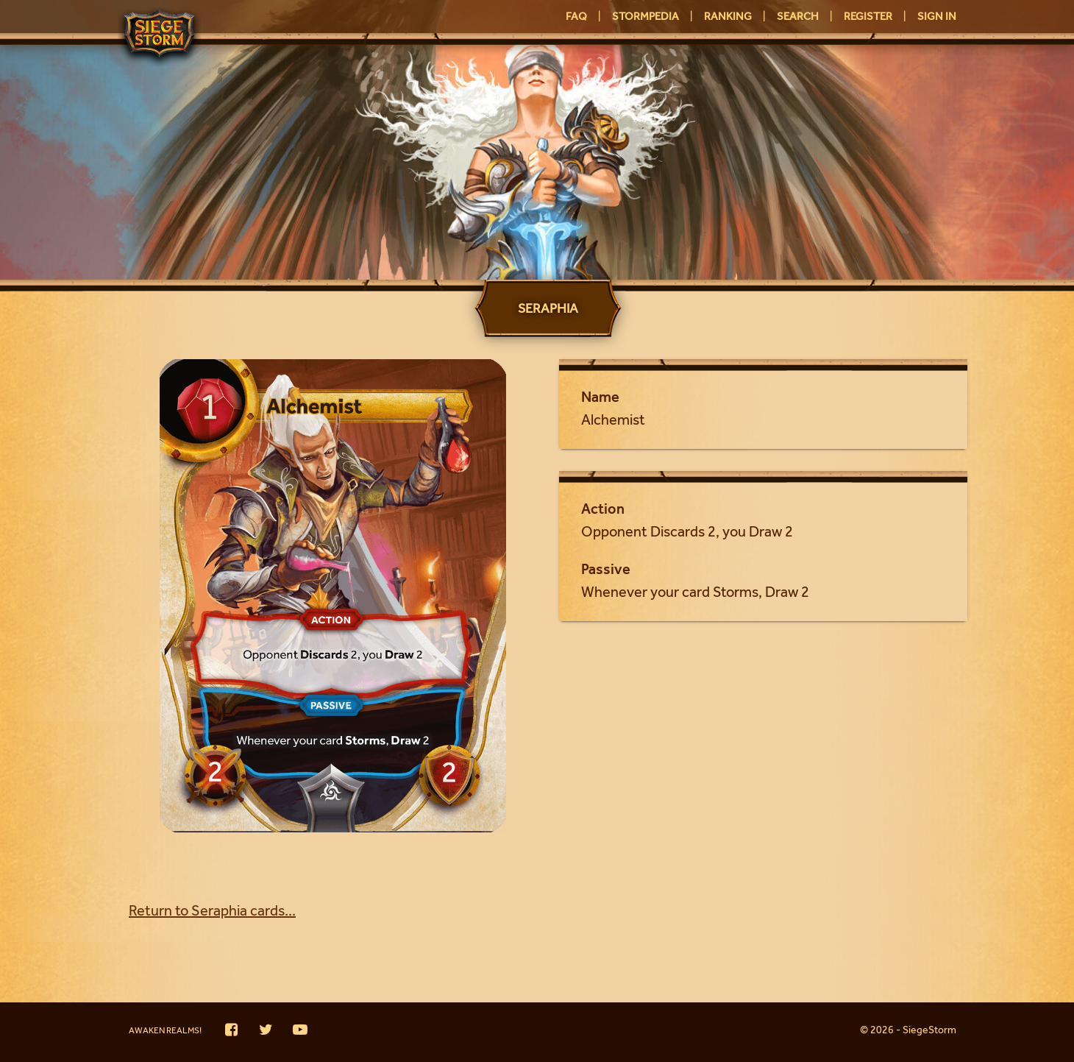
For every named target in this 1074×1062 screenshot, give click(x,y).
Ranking (728, 18)
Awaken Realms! (165, 1031)
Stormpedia (645, 18)
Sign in (936, 18)
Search (798, 18)
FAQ (576, 18)
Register (868, 18)
